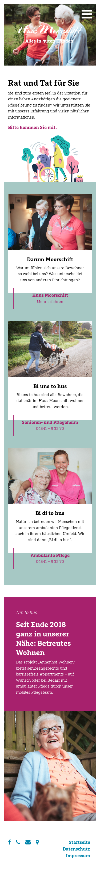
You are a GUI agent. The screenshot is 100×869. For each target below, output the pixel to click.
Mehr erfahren (50, 298)
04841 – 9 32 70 (50, 425)
